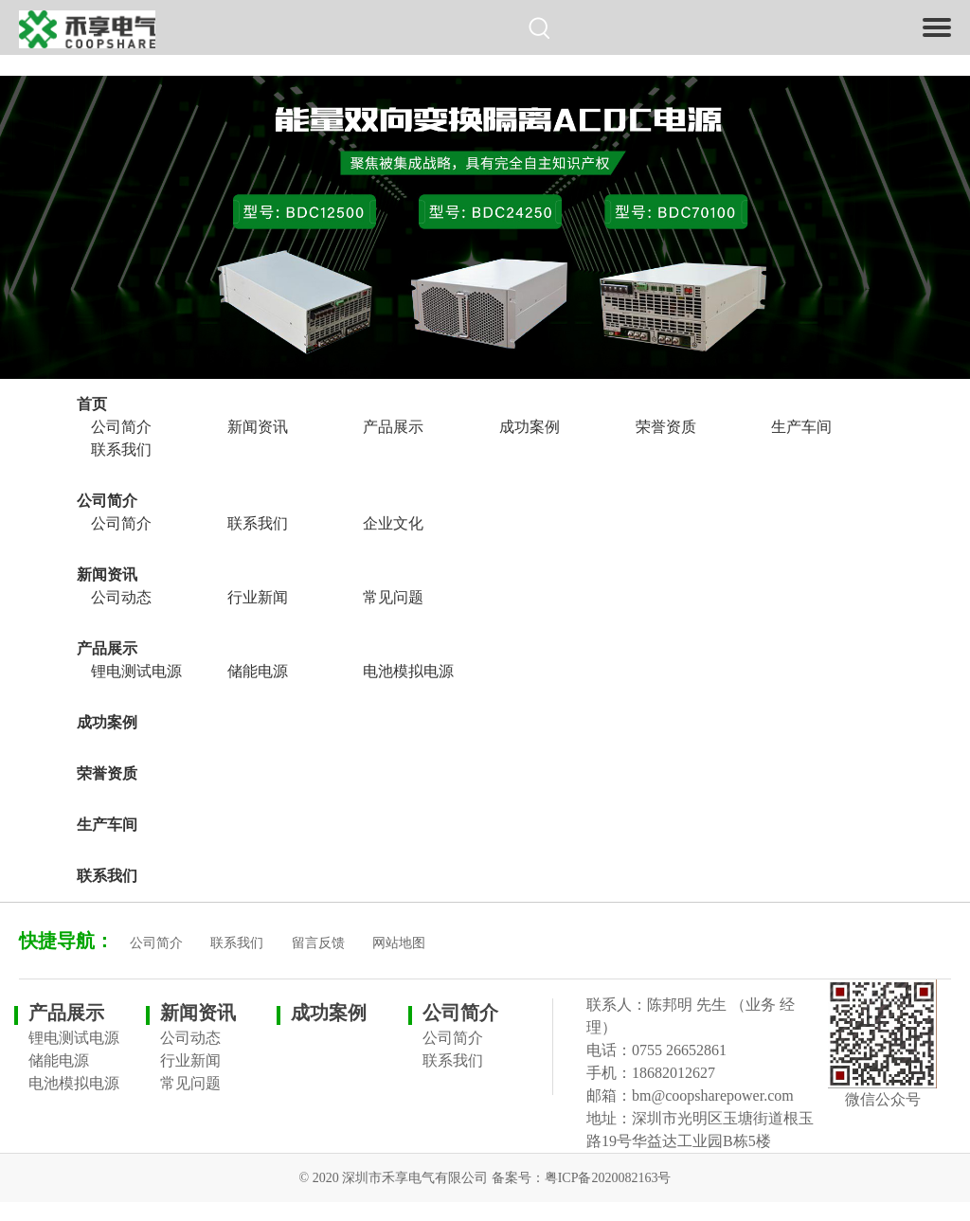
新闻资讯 (257, 427)
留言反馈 (318, 943)
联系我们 (121, 449)
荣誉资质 (666, 427)
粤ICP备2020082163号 (608, 1178)
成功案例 (529, 427)
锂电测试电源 (136, 671)
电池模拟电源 (408, 671)
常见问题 (393, 597)
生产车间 (801, 427)
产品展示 (393, 427)
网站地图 (398, 943)
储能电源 (257, 671)
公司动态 (121, 597)
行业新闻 (257, 597)
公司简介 (121, 427)
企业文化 (393, 523)
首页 (92, 404)
